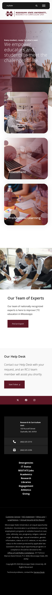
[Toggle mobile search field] (36, 5)
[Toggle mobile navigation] (44, 5)
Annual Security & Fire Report (32, 520)
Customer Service (13, 516)
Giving (26, 493)
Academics (26, 474)
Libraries (26, 482)
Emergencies (26, 462)
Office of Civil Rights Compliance (20, 553)
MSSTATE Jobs (26, 470)
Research (26, 478)
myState (11, 4)
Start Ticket (14, 384)
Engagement (26, 486)
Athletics (26, 489)
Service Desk (39, 572)
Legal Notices (13, 520)
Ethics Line (40, 516)
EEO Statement (28, 516)
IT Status (26, 466)
